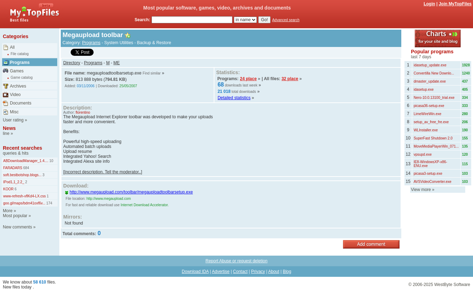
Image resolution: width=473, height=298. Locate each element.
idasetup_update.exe (430, 65)
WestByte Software (452, 284)
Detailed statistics (234, 97)
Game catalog (21, 77)
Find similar (152, 73)
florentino (83, 112)
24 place (248, 78)
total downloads (243, 92)
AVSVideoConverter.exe (432, 182)
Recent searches (22, 148)
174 (48, 203)
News (9, 128)
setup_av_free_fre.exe (431, 122)
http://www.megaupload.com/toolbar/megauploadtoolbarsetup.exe (129, 192)
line (6, 133)
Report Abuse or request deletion (236, 260)
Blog (287, 271)
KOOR (8, 189)
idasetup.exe (424, 89)
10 (50, 161)
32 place (290, 78)
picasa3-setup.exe (428, 173)
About (273, 271)
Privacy (258, 271)
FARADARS (12, 168)
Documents (20, 103)
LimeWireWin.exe (427, 114)
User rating (13, 120)
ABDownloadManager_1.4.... (25, 161)
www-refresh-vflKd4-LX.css (24, 196)
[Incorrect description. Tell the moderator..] (102, 171)
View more (421, 189)
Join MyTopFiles (455, 3)
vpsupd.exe (423, 154)
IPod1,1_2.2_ (13, 182)
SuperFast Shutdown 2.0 (433, 138)
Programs (20, 62)
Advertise (221, 271)
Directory (71, 62)
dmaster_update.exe (430, 81)
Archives (18, 86)
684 (25, 168)
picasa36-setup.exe (429, 106)
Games (17, 70)
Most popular (15, 215)
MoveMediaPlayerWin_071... (436, 146)
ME (116, 62)
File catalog (20, 54)
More (7, 210)
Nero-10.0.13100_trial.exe (434, 98)
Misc (14, 111)
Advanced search (285, 20)
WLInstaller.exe (426, 130)
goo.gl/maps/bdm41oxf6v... (24, 203)
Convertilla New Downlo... (434, 73)
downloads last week (241, 85)
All (12, 47)
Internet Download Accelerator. (144, 205)
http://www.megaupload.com (109, 199)
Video (15, 94)
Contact (240, 271)
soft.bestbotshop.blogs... (22, 175)
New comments (17, 227)
